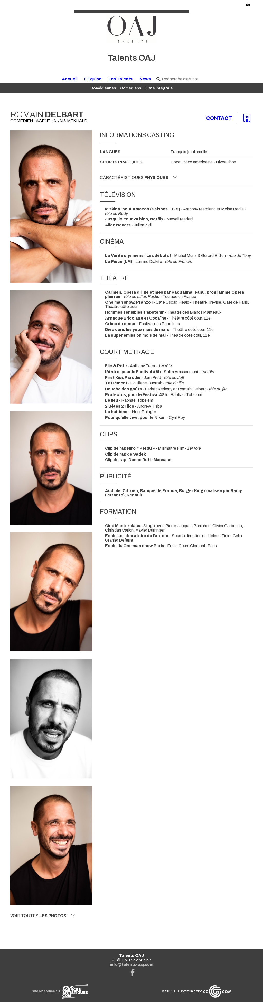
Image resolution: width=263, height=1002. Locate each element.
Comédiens (130, 88)
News (145, 79)
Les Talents (120, 79)
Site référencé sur (60, 991)
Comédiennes (103, 88)
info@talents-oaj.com (131, 964)
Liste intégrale (159, 88)
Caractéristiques (138, 177)
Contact (219, 118)
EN (248, 4)
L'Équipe (92, 79)
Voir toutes (42, 915)
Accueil (69, 79)
